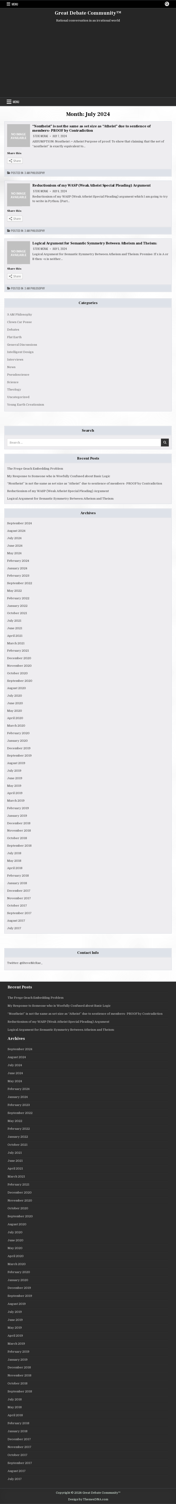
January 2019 (17, 815)
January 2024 (17, 568)
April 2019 (14, 793)
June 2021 (14, 628)
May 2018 (14, 860)
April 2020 (15, 718)
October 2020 (17, 673)
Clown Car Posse (19, 322)
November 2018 (19, 830)
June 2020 (15, 703)
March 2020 (16, 725)
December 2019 (18, 748)
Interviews (15, 359)
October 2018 (17, 838)
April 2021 (14, 635)
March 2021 (16, 643)
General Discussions (22, 344)
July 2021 (14, 620)
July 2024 (14, 538)
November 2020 (19, 665)
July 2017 (14, 928)
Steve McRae (40, 136)
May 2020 (14, 710)
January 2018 (17, 883)
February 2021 (18, 650)
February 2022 (18, 598)
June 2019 (14, 778)
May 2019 (14, 785)
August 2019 (16, 763)
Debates (13, 329)
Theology (14, 389)
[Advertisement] (88, 61)
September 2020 (19, 680)
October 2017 (17, 905)
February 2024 (18, 560)
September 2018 (19, 845)
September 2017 (19, 913)
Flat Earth (14, 337)
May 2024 (14, 553)
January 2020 (17, 740)
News (11, 367)
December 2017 (18, 890)
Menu (15, 4)
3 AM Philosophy (35, 172)
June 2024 (14, 545)
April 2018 (14, 868)
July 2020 (14, 695)
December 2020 (19, 658)
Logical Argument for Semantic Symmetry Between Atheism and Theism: (94, 243)
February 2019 (18, 808)
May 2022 (14, 590)
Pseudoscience (18, 374)
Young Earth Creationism (25, 404)
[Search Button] (166, 4)
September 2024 (19, 523)
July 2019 (14, 770)
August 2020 (16, 688)
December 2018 (18, 823)
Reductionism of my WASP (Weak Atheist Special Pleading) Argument (91, 185)
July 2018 (14, 853)
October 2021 (17, 613)
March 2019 (16, 800)
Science (13, 382)
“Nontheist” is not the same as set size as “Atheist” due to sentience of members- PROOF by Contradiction (91, 128)
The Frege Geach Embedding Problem (35, 468)
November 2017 (19, 898)
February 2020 (18, 733)
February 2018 (18, 875)
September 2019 (19, 755)
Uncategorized (18, 397)
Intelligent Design (20, 352)
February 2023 (18, 575)
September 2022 (19, 583)
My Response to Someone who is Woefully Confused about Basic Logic (58, 476)
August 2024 (16, 531)
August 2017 (16, 920)
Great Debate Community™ (88, 13)
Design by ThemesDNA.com (88, 1499)
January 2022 (17, 605)
